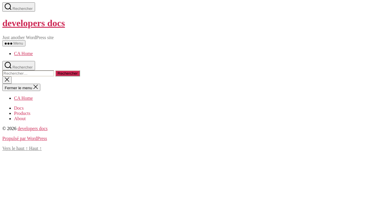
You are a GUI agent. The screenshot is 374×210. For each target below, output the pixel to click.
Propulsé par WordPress (24, 138)
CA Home (23, 53)
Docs (19, 108)
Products (22, 113)
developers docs (33, 23)
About (20, 118)
